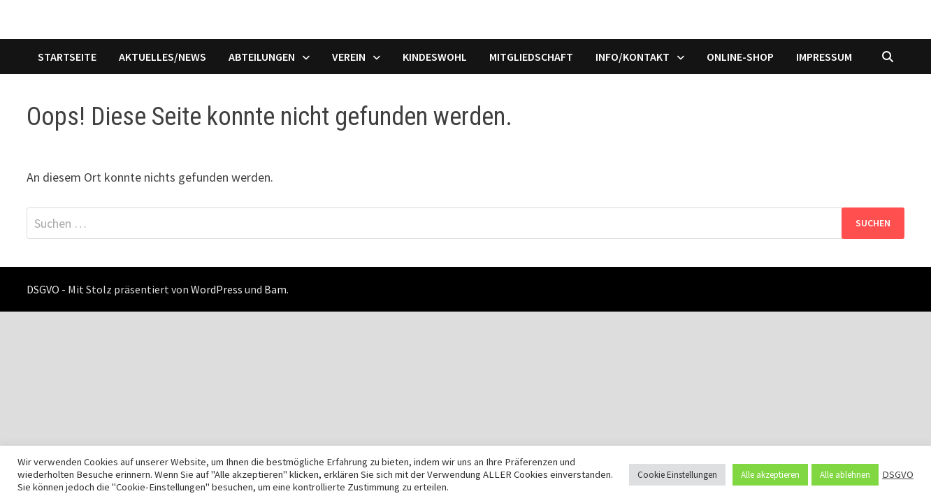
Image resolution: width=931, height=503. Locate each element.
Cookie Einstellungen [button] (677, 475)
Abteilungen (262, 57)
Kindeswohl (435, 57)
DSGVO (898, 474)
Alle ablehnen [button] (845, 475)
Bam (275, 289)
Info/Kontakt (633, 57)
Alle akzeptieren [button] (770, 475)
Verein (349, 57)
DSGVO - (46, 289)
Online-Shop (740, 57)
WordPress (217, 289)
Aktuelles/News (162, 57)
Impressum (824, 57)
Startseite (67, 57)
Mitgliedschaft (531, 57)
